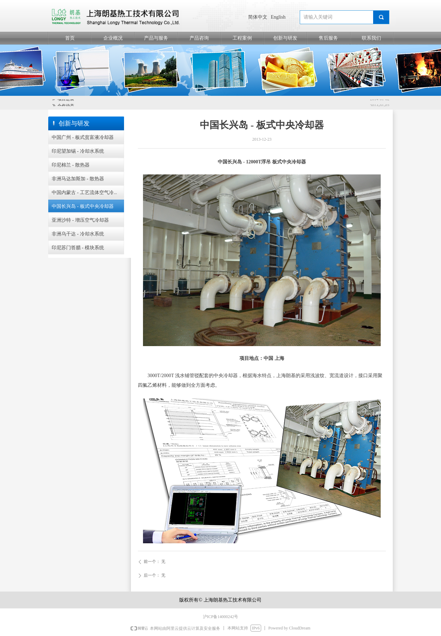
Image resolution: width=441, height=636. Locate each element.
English (278, 17)
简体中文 (257, 17)
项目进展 (66, 99)
